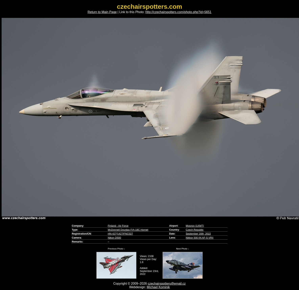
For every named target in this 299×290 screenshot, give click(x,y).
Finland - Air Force (118, 225)
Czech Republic (195, 229)
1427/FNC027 (125, 233)
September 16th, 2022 (198, 233)
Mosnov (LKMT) (195, 225)
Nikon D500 (114, 237)
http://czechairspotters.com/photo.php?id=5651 (178, 12)
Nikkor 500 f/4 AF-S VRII (199, 237)
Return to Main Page (102, 12)
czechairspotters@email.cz (167, 283)
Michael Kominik (158, 287)
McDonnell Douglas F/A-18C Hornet (128, 229)
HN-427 (112, 233)
